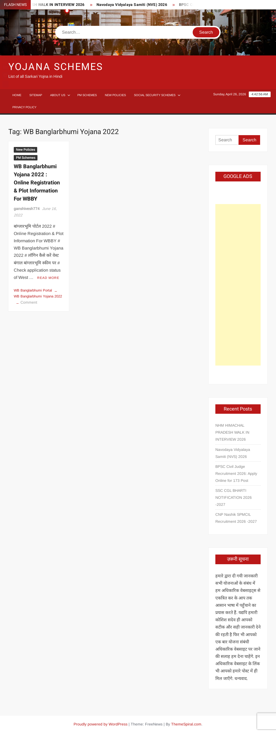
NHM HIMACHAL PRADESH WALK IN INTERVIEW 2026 (232, 432)
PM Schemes (87, 95)
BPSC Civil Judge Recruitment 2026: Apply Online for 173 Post (236, 473)
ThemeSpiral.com (186, 724)
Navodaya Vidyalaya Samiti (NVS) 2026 (134, 5)
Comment (28, 302)
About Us (57, 95)
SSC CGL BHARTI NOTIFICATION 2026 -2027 (233, 497)
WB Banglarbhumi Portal (33, 290)
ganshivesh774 (27, 208)
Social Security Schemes (154, 95)
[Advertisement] (238, 285)
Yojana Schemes (55, 67)
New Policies (115, 95)
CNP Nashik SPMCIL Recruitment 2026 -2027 (236, 518)
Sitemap (35, 95)
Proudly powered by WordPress (100, 724)
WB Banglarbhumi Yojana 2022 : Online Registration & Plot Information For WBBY (37, 183)
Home (16, 95)
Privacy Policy (24, 107)
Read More (48, 278)
